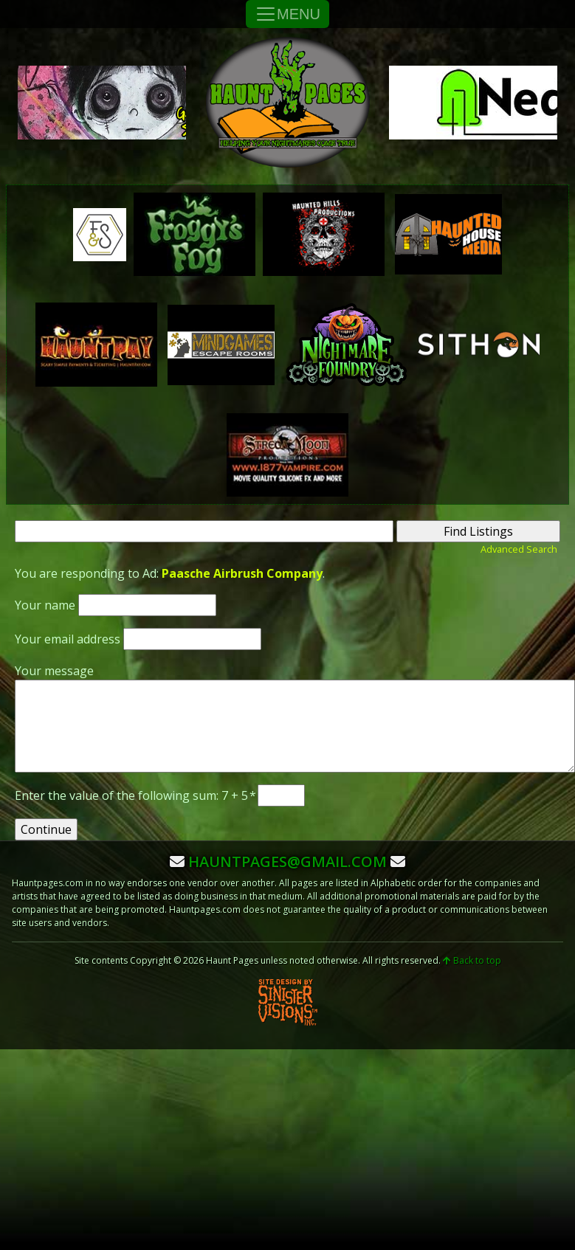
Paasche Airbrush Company (242, 573)
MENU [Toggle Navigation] (287, 14)
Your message (54, 671)
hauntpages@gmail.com (287, 861)
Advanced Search (519, 549)
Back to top (472, 960)
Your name (45, 605)
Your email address (67, 639)
